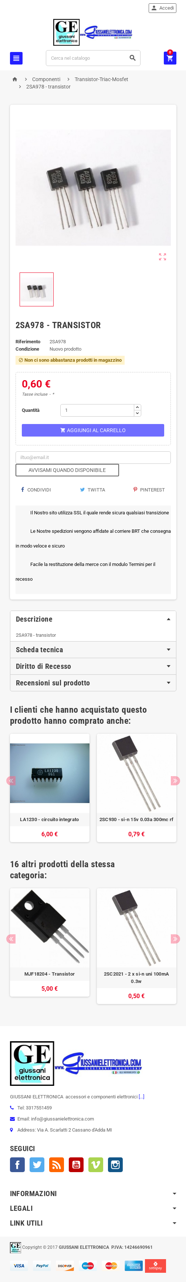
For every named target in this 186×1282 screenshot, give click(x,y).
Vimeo (95, 1164)
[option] (49, 788)
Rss (56, 1164)
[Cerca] (93, 58)
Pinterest (149, 490)
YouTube (76, 1164)
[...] (141, 1096)
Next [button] (175, 780)
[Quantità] (97, 410)
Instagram (115, 1164)
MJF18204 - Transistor (49, 974)
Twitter (37, 1164)
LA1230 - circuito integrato (49, 819)
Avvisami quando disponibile (67, 470)
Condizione (27, 349)
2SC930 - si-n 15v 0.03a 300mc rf (136, 819)
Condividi (36, 490)
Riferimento (28, 341)
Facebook (17, 1164)
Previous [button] (11, 780)
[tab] (93, 619)
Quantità (31, 410)
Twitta (92, 490)
